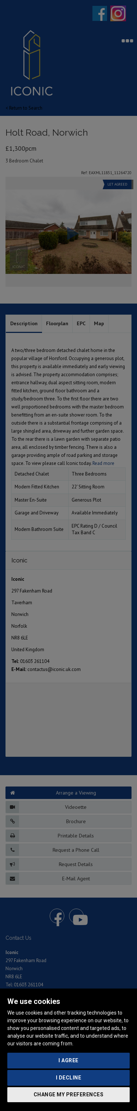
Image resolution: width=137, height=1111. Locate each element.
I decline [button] (68, 1078)
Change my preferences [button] (69, 1094)
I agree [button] (68, 1060)
